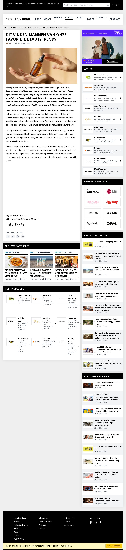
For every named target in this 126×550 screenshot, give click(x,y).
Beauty (69, 19)
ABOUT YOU (19, 539)
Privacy (42, 528)
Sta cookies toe (113, 546)
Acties (90, 19)
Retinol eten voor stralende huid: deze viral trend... (16, 273)
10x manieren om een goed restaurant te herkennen (66, 273)
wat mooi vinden (53, 110)
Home (38, 19)
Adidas (16, 521)
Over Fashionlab (45, 521)
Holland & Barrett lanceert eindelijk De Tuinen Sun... (41, 273)
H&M (16, 528)
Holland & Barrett (21, 525)
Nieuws (47, 19)
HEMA (16, 535)
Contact (67, 521)
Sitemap (42, 525)
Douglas (17, 532)
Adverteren (68, 525)
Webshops (115, 19)
